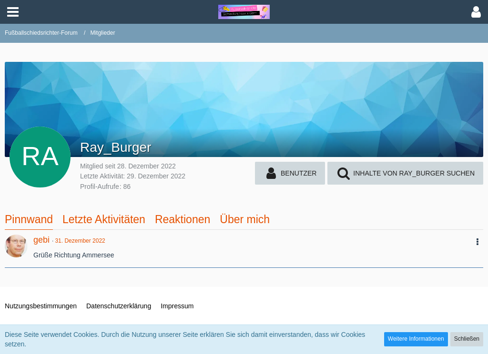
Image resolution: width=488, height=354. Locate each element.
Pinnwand (29, 219)
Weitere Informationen (416, 338)
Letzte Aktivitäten (103, 219)
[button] (13, 12)
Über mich (245, 219)
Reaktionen (182, 219)
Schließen (466, 338)
